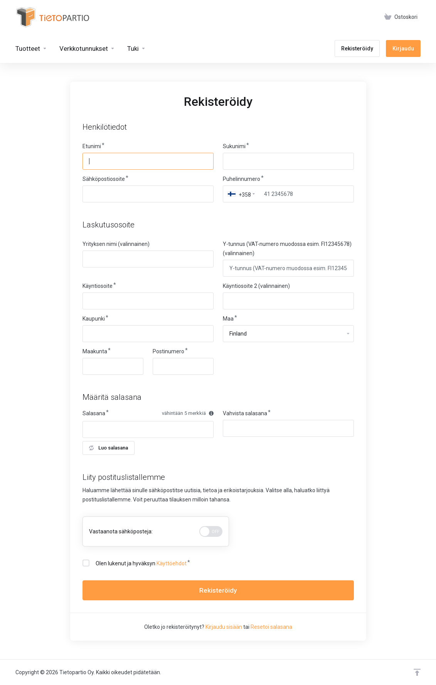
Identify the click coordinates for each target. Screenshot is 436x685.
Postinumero (168, 351)
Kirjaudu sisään (223, 627)
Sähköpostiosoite (103, 179)
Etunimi (91, 146)
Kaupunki (93, 319)
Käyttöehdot (172, 563)
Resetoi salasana (271, 627)
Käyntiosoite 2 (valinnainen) (256, 286)
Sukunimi (234, 146)
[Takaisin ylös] (417, 672)
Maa (228, 319)
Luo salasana (108, 448)
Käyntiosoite (97, 286)
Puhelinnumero (241, 179)
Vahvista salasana (245, 413)
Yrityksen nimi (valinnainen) (116, 244)
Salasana (93, 413)
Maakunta (94, 351)
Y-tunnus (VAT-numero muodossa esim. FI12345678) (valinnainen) (287, 248)
